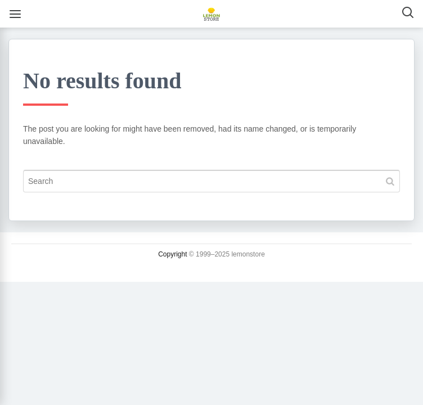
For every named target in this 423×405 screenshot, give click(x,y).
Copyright (172, 254)
